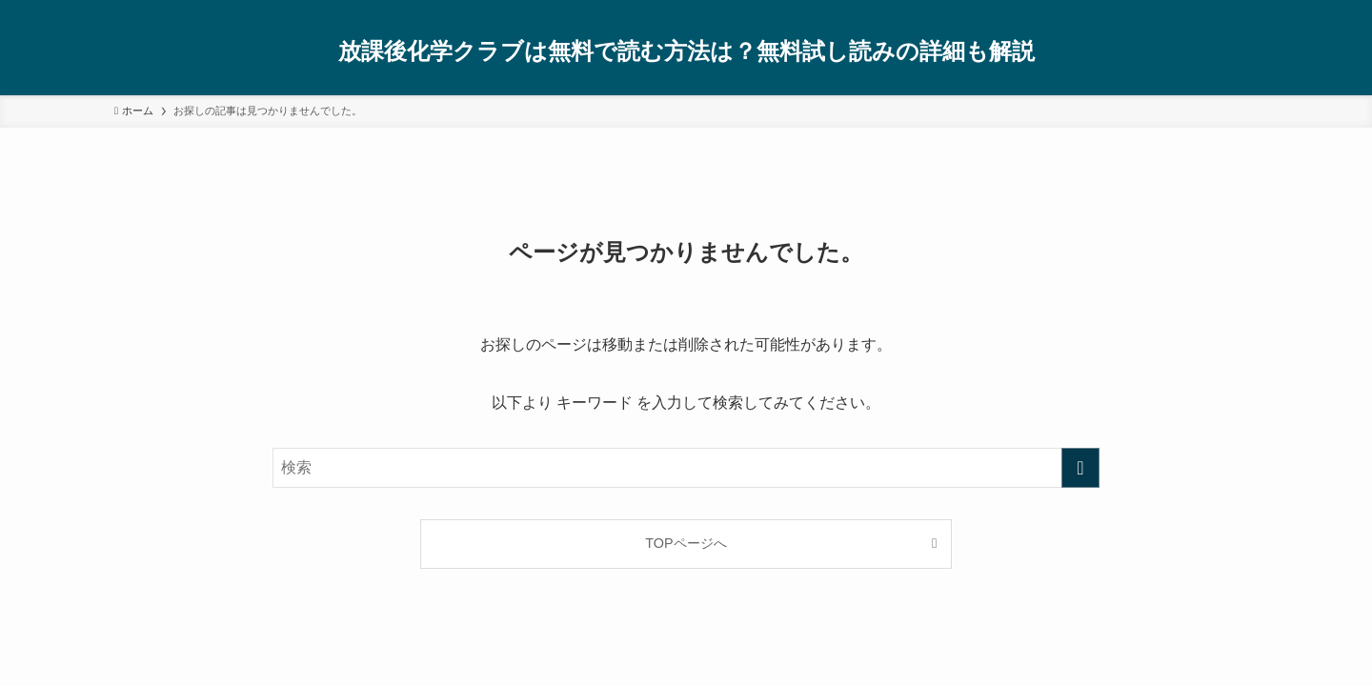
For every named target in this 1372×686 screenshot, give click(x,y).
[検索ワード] (686, 468)
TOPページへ (685, 543)
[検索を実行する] (1080, 468)
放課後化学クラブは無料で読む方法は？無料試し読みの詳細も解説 (686, 51)
